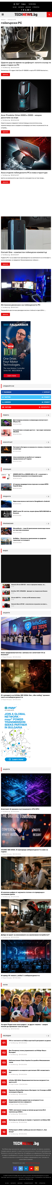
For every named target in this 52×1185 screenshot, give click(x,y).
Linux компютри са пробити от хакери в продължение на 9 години (27, 458)
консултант (7, 442)
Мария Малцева (7, 657)
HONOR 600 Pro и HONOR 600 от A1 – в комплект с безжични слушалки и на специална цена (30, 475)
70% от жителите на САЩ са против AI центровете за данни (30, 1040)
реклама (28, 7)
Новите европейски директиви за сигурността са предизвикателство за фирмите (26, 1101)
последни (7, 1036)
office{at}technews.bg (33, 1163)
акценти (6, 613)
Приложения (8, 523)
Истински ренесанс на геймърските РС (20, 305)
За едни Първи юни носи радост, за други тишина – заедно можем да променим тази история (24, 1025)
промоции (7, 469)
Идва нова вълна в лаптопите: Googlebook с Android (31, 501)
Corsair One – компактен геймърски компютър (24, 252)
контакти (21, 7)
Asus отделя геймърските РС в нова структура (24, 172)
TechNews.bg (6, 67)
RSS (36, 1183)
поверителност (28, 1183)
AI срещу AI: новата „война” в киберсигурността (20, 975)
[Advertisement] (26, 200)
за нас (15, 7)
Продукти (7, 496)
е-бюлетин (35, 7)
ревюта (6, 415)
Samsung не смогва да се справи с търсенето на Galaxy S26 (29, 1120)
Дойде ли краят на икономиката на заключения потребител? (25, 935)
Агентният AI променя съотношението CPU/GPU (20, 809)
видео (5, 550)
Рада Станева (15, 1084)
